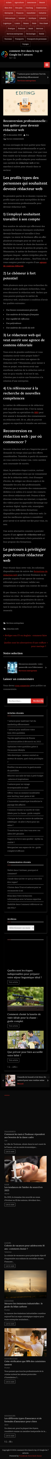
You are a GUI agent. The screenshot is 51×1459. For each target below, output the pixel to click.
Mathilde (11, 904)
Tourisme (8, 39)
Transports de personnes (36, 39)
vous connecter (22, 685)
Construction (41, 8)
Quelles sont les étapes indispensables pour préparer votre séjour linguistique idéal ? (24, 974)
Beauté (42, 2)
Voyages (25, 44)
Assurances (31, 2)
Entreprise (9, 13)
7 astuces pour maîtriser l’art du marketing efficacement (31, 75)
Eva (27, 135)
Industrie (42, 13)
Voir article (13, 982)
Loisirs (17, 23)
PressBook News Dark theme (30, 1456)
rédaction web (12, 629)
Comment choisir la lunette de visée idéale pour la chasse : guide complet (24, 1018)
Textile (41, 34)
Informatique (10, 18)
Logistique (7, 23)
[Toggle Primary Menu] (47, 65)
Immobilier (31, 13)
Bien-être (8, 8)
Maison (26, 23)
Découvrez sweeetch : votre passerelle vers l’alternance (31, 665)
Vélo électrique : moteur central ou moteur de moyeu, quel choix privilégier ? (25, 758)
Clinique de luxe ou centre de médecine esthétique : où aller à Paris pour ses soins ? (25, 821)
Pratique (11, 28)
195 (14, 1066)
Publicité (21, 28)
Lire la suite (10, 1151)
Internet (22, 18)
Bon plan (18, 8)
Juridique (32, 18)
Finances (19, 13)
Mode (34, 23)
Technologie (31, 34)
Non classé (43, 23)
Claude (10, 878)
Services (39, 28)
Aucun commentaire (15, 138)
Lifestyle (42, 18)
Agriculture (19, 2)
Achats (8, 2)
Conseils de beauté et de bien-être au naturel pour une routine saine (33, 1078)
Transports (19, 39)
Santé (30, 28)
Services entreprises (15, 34)
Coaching (29, 8)
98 (10, 1441)
